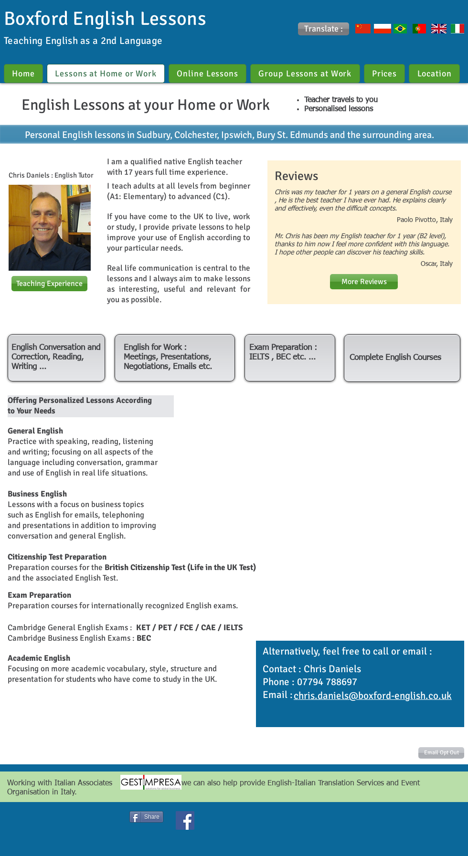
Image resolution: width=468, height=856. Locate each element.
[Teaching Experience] (49, 283)
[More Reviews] (364, 281)
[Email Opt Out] (441, 753)
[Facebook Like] (94, 818)
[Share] (146, 817)
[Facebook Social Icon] (185, 820)
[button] (323, 28)
